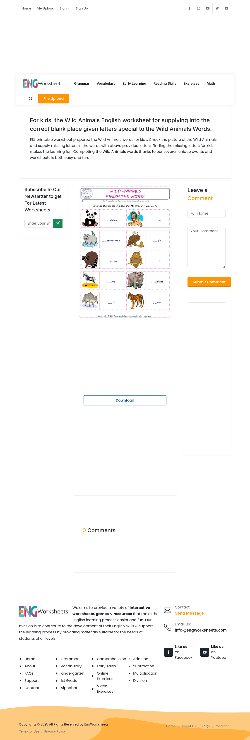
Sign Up (82, 8)
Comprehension (111, 658)
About (29, 666)
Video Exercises (105, 688)
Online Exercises (105, 676)
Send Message (189, 613)
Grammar (70, 658)
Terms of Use (29, 731)
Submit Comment (209, 282)
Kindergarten (72, 673)
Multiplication (145, 673)
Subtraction (143, 666)
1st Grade (69, 680)
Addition (140, 658)
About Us (189, 726)
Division (140, 680)
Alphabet (69, 687)
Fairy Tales (106, 666)
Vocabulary (71, 666)
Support (31, 680)
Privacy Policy (55, 731)
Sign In (65, 8)
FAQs (29, 673)
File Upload (45, 8)
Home (26, 8)
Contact (31, 687)
